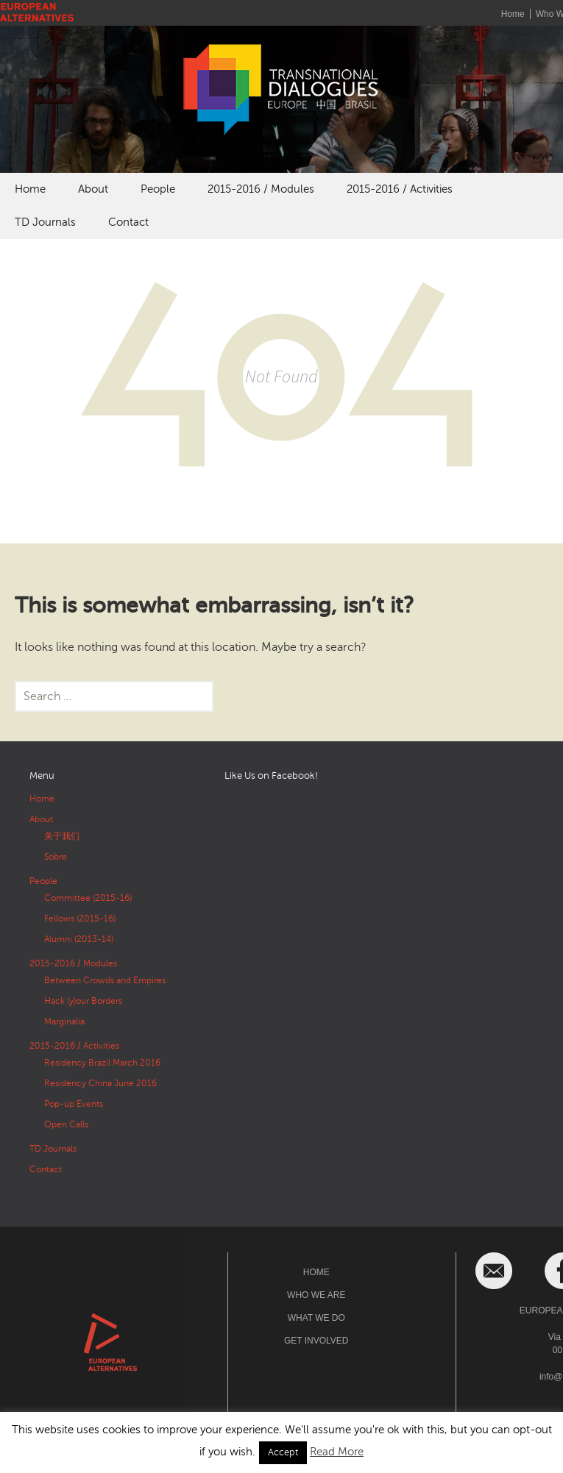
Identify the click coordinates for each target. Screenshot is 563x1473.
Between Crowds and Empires (105, 980)
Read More (337, 1452)
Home (513, 14)
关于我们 (61, 836)
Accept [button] (283, 1452)
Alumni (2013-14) (78, 939)
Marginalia (64, 1021)
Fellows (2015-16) (80, 918)
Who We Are (316, 1295)
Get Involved (316, 1340)
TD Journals (45, 222)
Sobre (55, 857)
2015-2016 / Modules (261, 189)
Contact (128, 222)
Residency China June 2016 (100, 1083)
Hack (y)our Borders (83, 1001)
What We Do (316, 1318)
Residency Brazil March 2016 (102, 1063)
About (93, 189)
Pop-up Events (73, 1104)
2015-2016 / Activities (400, 189)
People (158, 189)
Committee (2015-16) (88, 898)
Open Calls (66, 1124)
